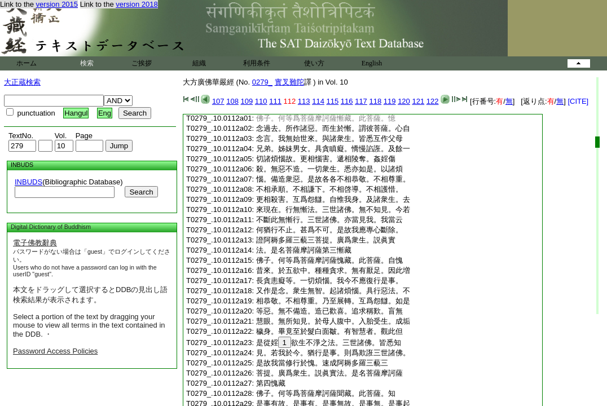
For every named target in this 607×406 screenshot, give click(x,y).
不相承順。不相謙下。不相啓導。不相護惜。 (329, 189)
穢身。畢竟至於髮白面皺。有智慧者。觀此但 (329, 331)
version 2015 (57, 4)
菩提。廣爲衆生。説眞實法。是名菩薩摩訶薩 (329, 373)
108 (232, 101)
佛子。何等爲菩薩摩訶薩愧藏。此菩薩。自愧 (329, 260)
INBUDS (28, 182)
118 (375, 101)
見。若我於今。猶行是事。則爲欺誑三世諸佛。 (333, 352)
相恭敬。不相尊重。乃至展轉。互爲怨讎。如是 (333, 301)
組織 (199, 63)
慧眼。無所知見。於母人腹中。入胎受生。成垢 (333, 321)
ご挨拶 (141, 63)
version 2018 (136, 4)
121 (418, 101)
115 (333, 101)
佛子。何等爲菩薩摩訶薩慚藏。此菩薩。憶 (325, 118)
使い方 (314, 63)
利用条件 (256, 63)
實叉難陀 (289, 82)
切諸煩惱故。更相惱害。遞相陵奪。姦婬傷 (325, 159)
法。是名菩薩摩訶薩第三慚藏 (303, 250)
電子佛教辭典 (35, 243)
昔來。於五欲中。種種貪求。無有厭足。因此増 (333, 270)
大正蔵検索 (22, 82)
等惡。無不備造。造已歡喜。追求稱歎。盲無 (329, 311)
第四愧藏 (270, 383)
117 (361, 101)
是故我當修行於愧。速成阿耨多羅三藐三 (322, 363)
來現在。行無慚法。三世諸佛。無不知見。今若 (333, 209)
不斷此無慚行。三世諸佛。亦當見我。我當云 (329, 219)
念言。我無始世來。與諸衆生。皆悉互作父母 (329, 138)
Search (141, 192)
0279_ (262, 82)
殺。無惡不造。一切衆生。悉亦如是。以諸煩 (329, 169)
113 (304, 101)
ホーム (26, 63)
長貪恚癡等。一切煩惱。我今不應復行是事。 (329, 280)
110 (261, 101)
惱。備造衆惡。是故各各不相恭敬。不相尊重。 (333, 179)
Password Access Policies (55, 351)
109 (247, 101)
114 (318, 101)
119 (390, 101)
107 (218, 101)
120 (404, 101)
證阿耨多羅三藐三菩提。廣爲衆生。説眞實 (325, 240)
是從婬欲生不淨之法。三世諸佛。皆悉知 (328, 342)
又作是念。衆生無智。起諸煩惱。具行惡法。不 (333, 290)
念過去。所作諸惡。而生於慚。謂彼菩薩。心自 (333, 128)
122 (432, 101)
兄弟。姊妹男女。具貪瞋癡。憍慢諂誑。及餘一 (333, 148)
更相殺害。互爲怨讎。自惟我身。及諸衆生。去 (333, 199)
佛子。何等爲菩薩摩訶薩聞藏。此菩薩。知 (325, 393)
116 (347, 101)
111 (275, 101)
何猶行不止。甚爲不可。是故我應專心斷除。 (329, 230)
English (372, 63)
